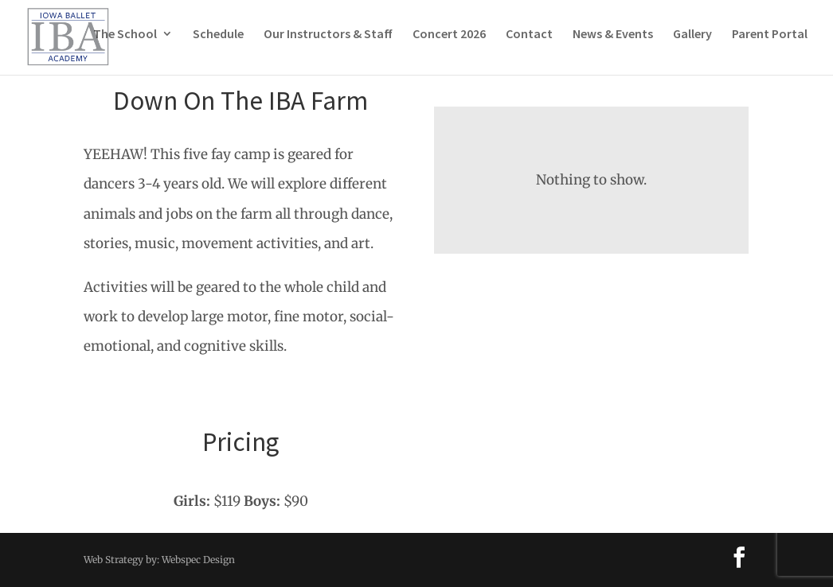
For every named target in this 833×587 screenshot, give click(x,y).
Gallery (692, 42)
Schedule (218, 42)
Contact (529, 42)
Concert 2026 (449, 42)
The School (125, 42)
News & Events (613, 42)
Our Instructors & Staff (328, 42)
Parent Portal (770, 42)
